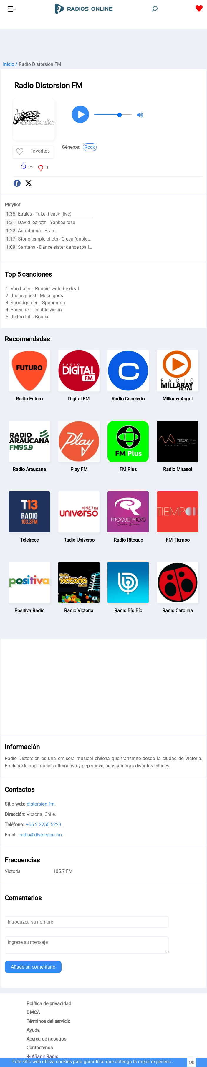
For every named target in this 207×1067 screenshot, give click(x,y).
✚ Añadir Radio (42, 1056)
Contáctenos (40, 1048)
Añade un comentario (33, 967)
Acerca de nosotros (46, 1039)
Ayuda (33, 1030)
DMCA (33, 1012)
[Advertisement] (103, 44)
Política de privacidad (49, 1003)
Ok (191, 1062)
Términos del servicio (48, 1021)
